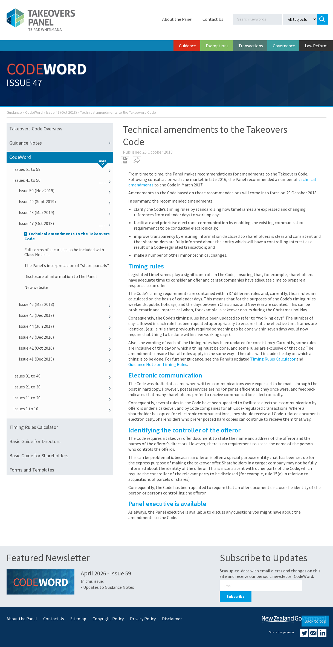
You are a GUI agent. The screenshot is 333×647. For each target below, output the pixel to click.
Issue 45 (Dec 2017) (66, 315)
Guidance (187, 45)
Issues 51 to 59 (63, 169)
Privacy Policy (143, 618)
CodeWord (34, 112)
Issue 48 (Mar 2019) (66, 212)
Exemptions (217, 45)
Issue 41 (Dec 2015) (66, 359)
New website (36, 287)
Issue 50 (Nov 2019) (66, 190)
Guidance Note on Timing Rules (157, 364)
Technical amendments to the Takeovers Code (67, 236)
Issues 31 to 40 (63, 376)
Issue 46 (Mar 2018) (66, 304)
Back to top (315, 621)
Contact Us (212, 19)
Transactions (250, 45)
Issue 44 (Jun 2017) (66, 326)
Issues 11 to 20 (63, 398)
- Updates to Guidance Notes (107, 587)
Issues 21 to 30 (63, 387)
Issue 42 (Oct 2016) (66, 348)
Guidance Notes (61, 142)
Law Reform (316, 45)
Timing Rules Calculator (33, 427)
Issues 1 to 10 (63, 408)
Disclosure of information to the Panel (60, 276)
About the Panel (177, 19)
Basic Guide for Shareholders (38, 455)
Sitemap (78, 618)
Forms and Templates (31, 470)
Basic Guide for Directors (34, 441)
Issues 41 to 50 (63, 180)
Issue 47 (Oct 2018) (61, 112)
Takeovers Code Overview (35, 128)
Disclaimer (172, 618)
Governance (284, 45)
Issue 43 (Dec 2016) (66, 337)
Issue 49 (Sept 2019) (66, 201)
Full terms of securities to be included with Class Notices (64, 252)
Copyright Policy (108, 618)
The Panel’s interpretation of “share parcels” (66, 265)
